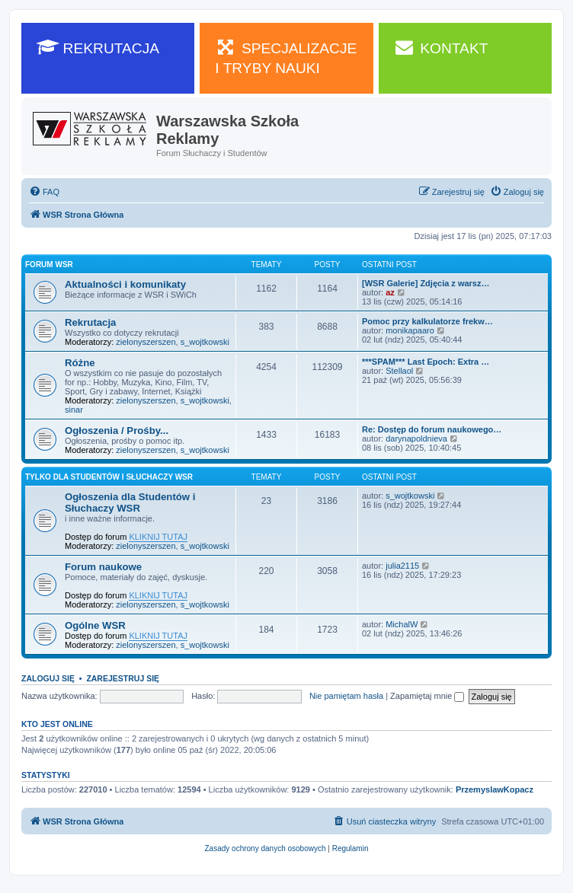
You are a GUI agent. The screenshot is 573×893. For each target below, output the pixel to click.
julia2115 (402, 565)
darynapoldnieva (416, 438)
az (390, 292)
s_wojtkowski (205, 341)
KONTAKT (441, 47)
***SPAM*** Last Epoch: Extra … (425, 361)
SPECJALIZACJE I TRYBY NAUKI (286, 57)
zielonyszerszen (145, 341)
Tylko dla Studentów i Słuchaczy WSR (109, 477)
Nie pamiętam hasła (346, 695)
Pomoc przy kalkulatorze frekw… (427, 321)
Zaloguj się (48, 678)
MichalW (402, 624)
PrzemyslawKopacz (494, 789)
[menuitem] (44, 192)
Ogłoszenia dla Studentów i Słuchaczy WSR (130, 502)
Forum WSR (49, 264)
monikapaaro (410, 330)
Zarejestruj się (122, 678)
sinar (74, 409)
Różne (80, 362)
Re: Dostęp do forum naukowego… (431, 429)
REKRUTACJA (98, 47)
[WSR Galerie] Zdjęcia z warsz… (426, 283)
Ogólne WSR (95, 625)
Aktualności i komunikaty (125, 284)
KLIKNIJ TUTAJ (158, 536)
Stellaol (399, 370)
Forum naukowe (103, 566)
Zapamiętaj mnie (427, 695)
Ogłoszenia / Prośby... (116, 430)
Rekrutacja (90, 322)
